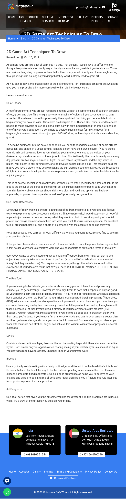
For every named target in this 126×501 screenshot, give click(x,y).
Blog (23, 38)
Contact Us (112, 19)
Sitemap (48, 473)
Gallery (82, 17)
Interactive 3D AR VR (66, 19)
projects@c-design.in (90, 7)
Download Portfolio (63, 480)
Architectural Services (29, 19)
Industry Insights (97, 19)
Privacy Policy (93, 473)
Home (11, 17)
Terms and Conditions (69, 473)
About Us (24, 473)
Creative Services (48, 19)
